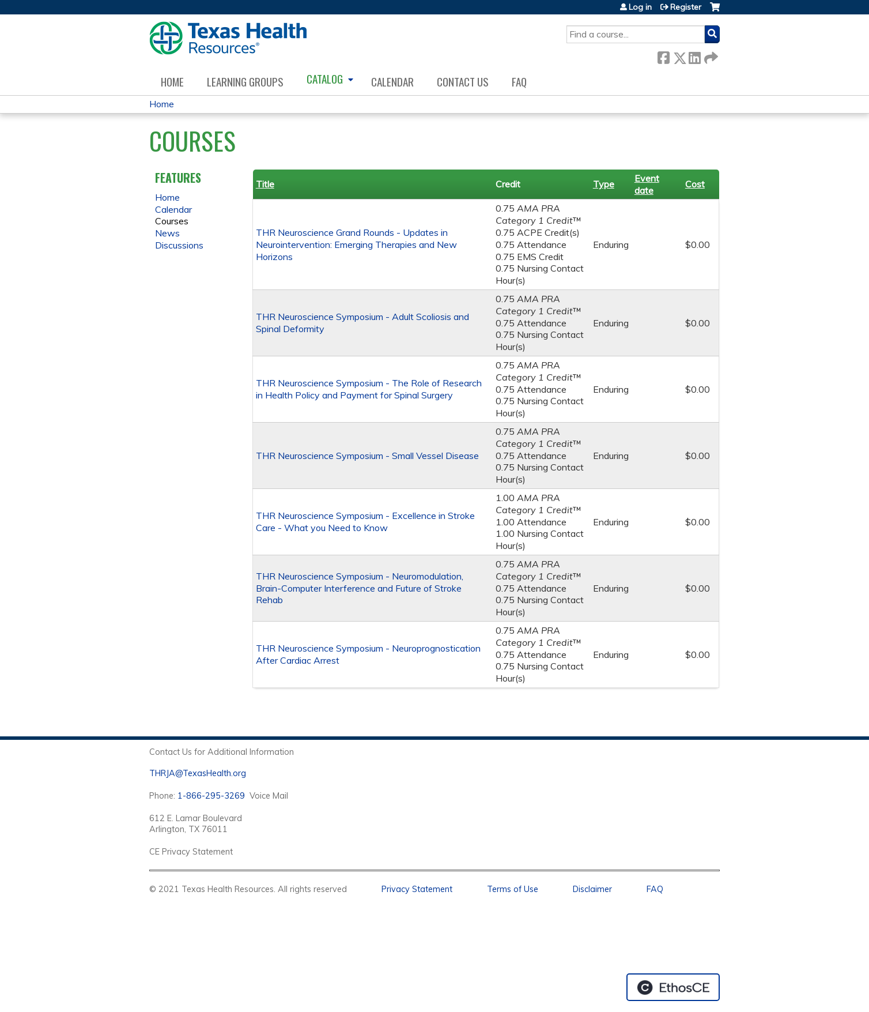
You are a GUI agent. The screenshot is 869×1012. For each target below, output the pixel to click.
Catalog (325, 78)
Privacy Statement (416, 889)
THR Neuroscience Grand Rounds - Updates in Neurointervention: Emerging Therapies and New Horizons (356, 244)
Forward (710, 55)
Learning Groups (245, 81)
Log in (640, 7)
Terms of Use (512, 889)
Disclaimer (592, 889)
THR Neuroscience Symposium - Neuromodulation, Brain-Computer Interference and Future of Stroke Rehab (359, 588)
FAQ (519, 81)
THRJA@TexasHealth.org (197, 773)
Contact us (463, 81)
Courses (171, 221)
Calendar (392, 81)
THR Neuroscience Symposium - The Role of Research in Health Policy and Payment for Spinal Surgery (369, 389)
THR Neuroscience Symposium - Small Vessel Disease (367, 455)
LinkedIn (694, 55)
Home (172, 81)
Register (685, 7)
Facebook (663, 55)
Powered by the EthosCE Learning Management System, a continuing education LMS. (673, 987)
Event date (646, 184)
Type (603, 184)
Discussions (179, 245)
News (167, 233)
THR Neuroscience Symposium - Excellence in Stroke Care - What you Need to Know (365, 521)
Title (265, 184)
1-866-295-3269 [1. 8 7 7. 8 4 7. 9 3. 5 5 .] (211, 796)
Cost (695, 184)
